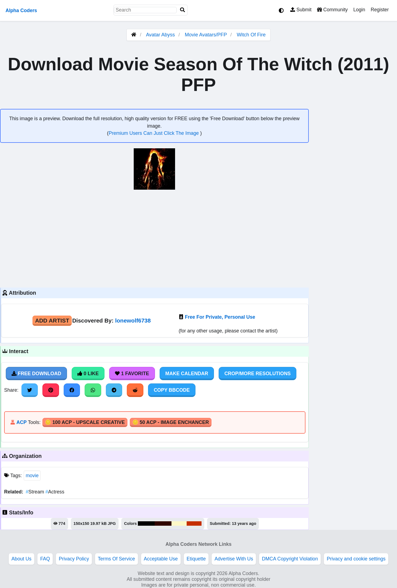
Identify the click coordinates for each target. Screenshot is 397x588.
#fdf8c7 (179, 523)
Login (359, 9)
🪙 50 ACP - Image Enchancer (170, 422)
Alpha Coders (21, 10)
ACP (21, 422)
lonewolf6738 (133, 320)
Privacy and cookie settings (356, 559)
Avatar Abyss (160, 34)
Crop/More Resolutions (257, 373)
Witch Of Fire (251, 34)
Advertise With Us (233, 559)
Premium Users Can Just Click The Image (154, 133)
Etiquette (196, 559)
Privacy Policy (74, 559)
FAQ (45, 559)
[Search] (182, 10)
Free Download (36, 373)
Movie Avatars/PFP (206, 34)
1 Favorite (132, 373)
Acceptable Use (161, 559)
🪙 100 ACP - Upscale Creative (85, 422)
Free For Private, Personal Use (220, 317)
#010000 (146, 523)
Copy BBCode (172, 390)
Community (332, 9)
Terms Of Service (116, 559)
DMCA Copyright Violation (290, 559)
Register (380, 9)
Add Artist (52, 320)
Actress (54, 492)
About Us (21, 559)
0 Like (88, 373)
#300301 (163, 523)
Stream (35, 492)
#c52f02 (194, 523)
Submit (301, 9)
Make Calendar (186, 373)
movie (32, 475)
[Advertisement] (154, 237)
